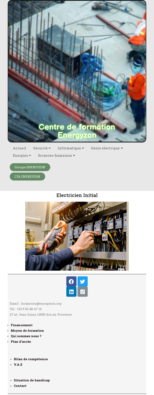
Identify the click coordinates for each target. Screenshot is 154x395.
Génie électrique (107, 148)
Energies (22, 155)
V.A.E (18, 364)
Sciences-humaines (56, 155)
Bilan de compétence (31, 359)
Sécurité (42, 148)
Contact (20, 386)
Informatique (71, 148)
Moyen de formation (27, 330)
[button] (30, 167)
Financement (22, 325)
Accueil (19, 148)
